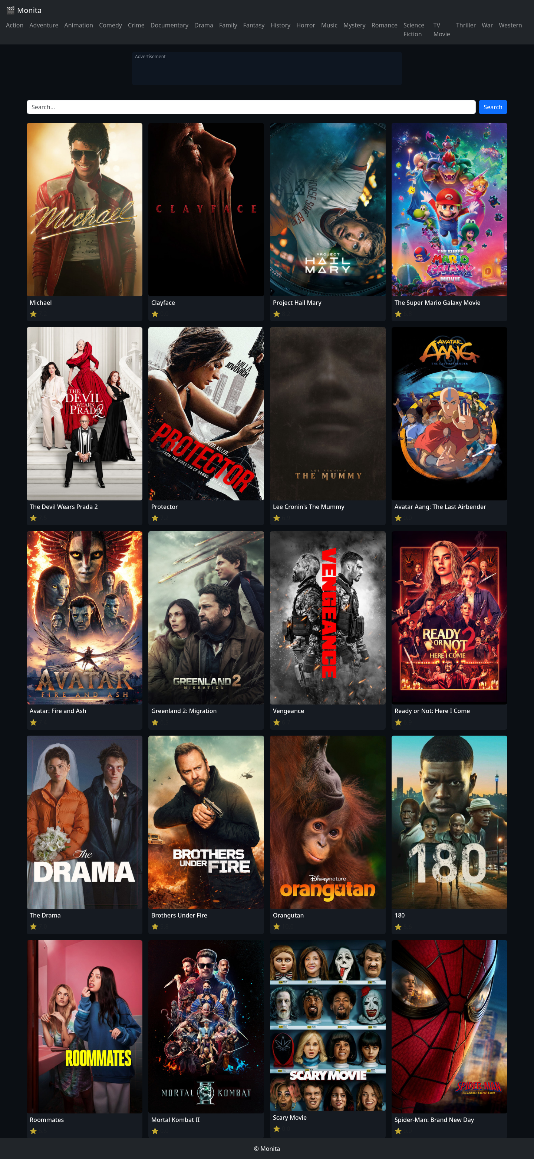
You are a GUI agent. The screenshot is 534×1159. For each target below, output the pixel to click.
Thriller (466, 25)
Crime (136, 25)
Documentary (169, 25)
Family (228, 25)
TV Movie (442, 29)
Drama (203, 25)
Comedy (110, 25)
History (280, 25)
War (487, 25)
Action (14, 25)
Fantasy (254, 25)
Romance (385, 25)
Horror (305, 25)
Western (510, 25)
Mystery (354, 25)
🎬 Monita (24, 10)
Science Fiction (413, 29)
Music (329, 25)
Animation (78, 25)
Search (493, 107)
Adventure (43, 25)
